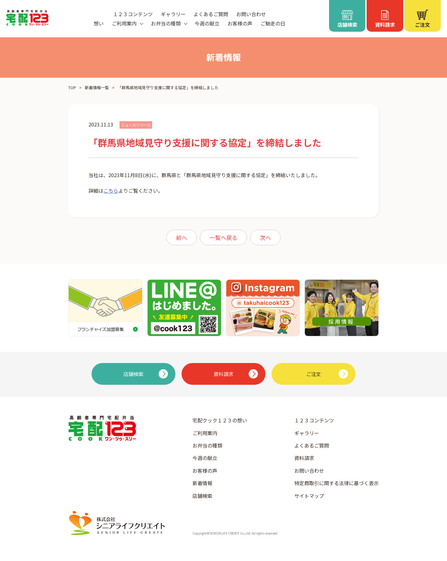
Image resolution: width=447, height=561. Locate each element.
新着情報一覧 (97, 87)
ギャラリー (173, 14)
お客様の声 (240, 23)
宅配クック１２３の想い (219, 420)
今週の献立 (207, 23)
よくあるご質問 (210, 14)
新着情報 (202, 483)
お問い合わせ (251, 14)
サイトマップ (309, 495)
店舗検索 (202, 495)
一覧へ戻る (223, 237)
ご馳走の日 (272, 23)
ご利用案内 (204, 433)
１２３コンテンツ (133, 14)
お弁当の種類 (207, 445)
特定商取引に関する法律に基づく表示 (336, 483)
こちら (110, 190)
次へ (265, 237)
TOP (72, 87)
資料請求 (304, 458)
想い (99, 23)
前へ (181, 237)
